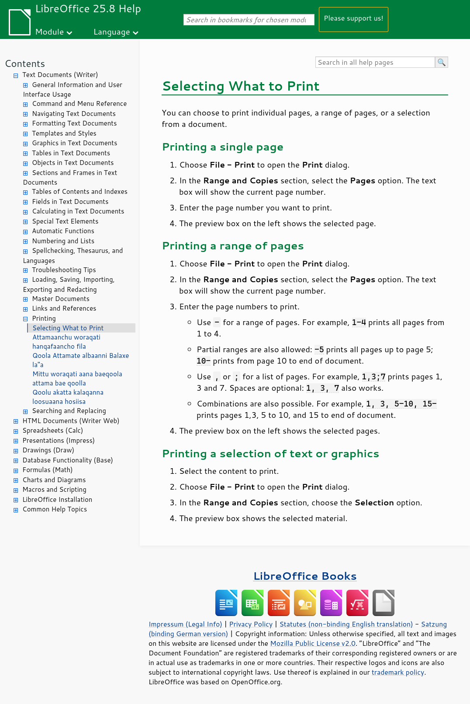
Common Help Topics (54, 509)
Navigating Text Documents (74, 113)
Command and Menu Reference (79, 103)
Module (49, 31)
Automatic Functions (63, 230)
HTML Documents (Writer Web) (71, 420)
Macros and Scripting (54, 489)
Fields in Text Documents (70, 201)
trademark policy (398, 672)
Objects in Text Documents (73, 162)
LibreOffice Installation (57, 499)
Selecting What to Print (68, 328)
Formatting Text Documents (74, 123)
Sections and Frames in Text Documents (70, 177)
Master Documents (61, 298)
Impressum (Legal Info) (185, 624)
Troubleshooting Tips (64, 269)
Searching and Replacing (69, 410)
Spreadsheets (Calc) (52, 430)
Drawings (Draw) (48, 450)
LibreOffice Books (305, 575)
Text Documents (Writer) (60, 74)
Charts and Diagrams (54, 479)
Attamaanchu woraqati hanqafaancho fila (66, 342)
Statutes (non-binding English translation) (346, 624)
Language (111, 31)
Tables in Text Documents (71, 153)
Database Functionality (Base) (67, 460)
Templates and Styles (64, 133)
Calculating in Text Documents (78, 211)
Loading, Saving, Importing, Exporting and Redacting (69, 284)
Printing (44, 318)
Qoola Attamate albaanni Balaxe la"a (80, 360)
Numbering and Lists (63, 240)
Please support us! (354, 18)
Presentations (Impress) (58, 440)
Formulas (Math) (47, 469)
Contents (24, 63)
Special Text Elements (65, 221)
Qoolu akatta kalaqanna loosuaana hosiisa (68, 397)
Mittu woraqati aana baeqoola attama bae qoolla (77, 378)
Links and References (64, 308)
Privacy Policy (251, 624)
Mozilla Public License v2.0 (313, 643)
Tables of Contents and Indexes (80, 191)
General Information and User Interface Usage (72, 89)
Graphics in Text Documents (74, 142)
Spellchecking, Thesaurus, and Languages (73, 255)
